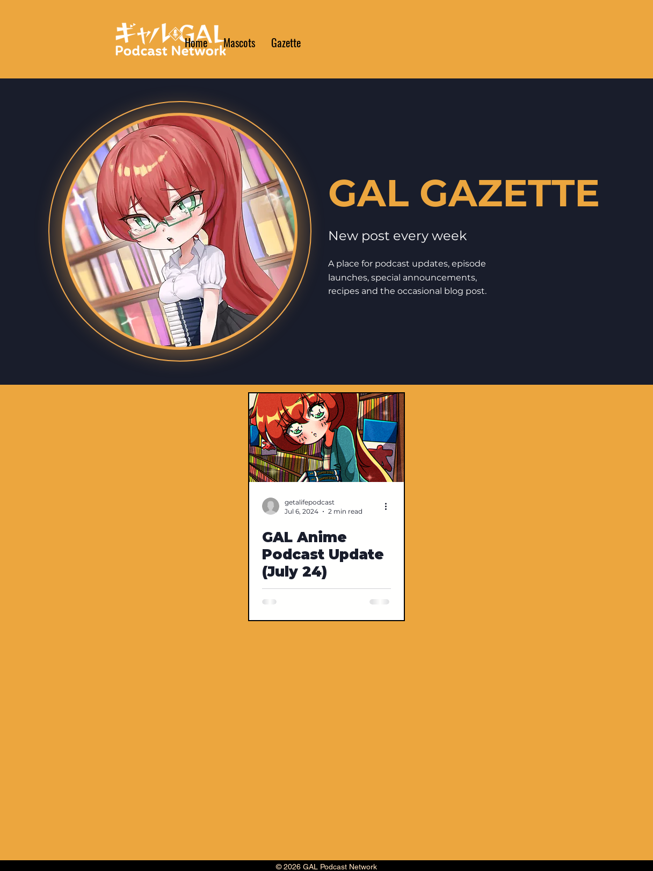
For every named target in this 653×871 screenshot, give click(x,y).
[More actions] (389, 506)
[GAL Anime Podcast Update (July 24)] (326, 437)
